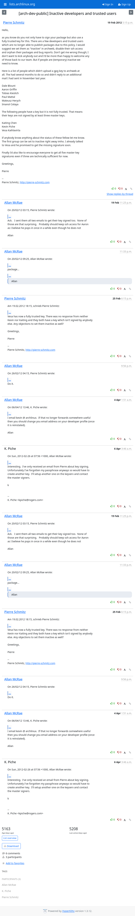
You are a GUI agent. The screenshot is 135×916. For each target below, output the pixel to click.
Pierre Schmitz (13, 22)
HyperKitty (68, 911)
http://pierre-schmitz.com (35, 182)
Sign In (107, 4)
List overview (9, 838)
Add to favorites (13, 863)
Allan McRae (13, 202)
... (10, 216)
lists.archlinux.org (22, 4)
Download (11, 846)
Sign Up (124, 4)
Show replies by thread (120, 194)
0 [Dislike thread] (121, 188)
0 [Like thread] (114, 188)
